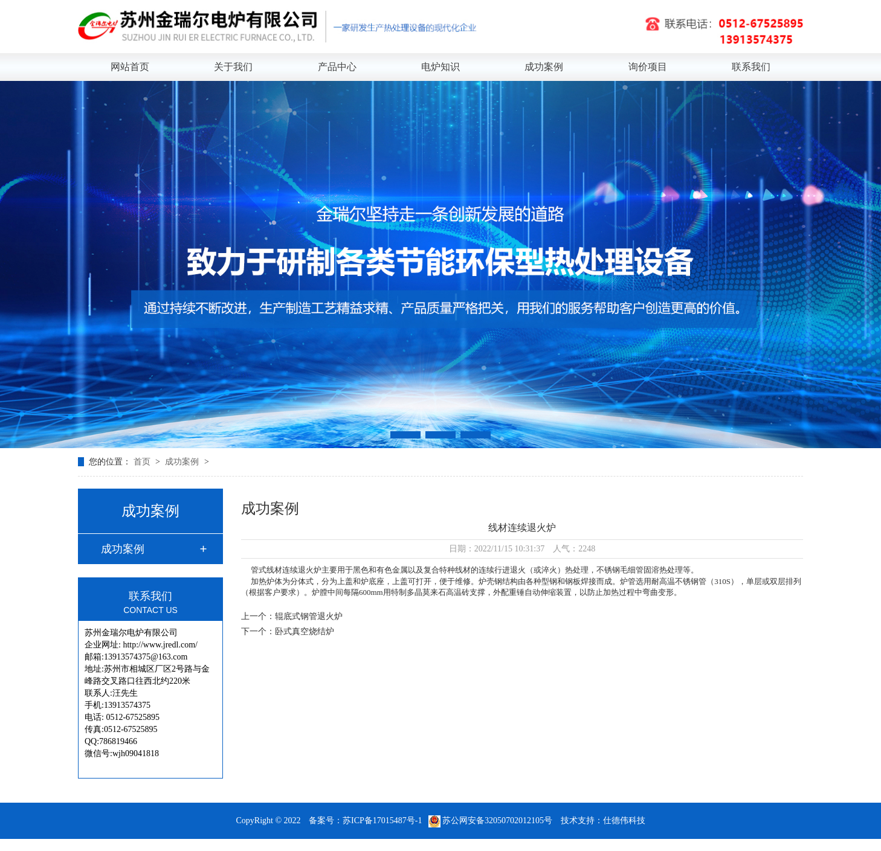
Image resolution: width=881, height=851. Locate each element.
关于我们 (233, 67)
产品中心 (337, 67)
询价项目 (647, 67)
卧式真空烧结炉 (304, 631)
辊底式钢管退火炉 (309, 616)
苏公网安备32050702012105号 (491, 820)
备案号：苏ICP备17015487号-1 (365, 820)
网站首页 (130, 67)
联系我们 (751, 67)
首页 (143, 461)
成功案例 (543, 67)
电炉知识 (440, 67)
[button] (405, 434)
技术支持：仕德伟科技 (603, 820)
